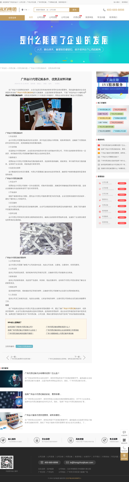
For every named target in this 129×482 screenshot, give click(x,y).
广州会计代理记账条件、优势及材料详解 (44, 68)
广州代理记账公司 (104, 109)
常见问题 (101, 17)
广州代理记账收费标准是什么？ (58, 327)
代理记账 (77, 17)
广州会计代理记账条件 (24, 346)
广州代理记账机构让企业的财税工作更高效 (62, 330)
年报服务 (105, 216)
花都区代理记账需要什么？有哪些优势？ (114, 168)
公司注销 (65, 17)
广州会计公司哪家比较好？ (110, 157)
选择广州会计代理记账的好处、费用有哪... (43, 394)
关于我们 (96, 457)
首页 (31, 17)
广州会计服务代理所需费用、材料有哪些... (43, 415)
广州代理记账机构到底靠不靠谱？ (21, 333)
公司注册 (41, 17)
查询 (74, 10)
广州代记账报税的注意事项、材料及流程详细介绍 (64, 359)
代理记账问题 (22, 68)
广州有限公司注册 (120, 131)
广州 (25, 10)
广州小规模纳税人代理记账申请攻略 (60, 333)
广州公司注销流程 (117, 122)
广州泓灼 (3, 68)
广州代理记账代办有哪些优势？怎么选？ (42, 373)
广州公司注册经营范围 (105, 127)
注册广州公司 (102, 114)
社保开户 (87, 457)
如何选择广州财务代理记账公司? (20, 327)
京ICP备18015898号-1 (73, 478)
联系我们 (125, 2)
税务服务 (105, 211)
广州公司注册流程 (117, 114)
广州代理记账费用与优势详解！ (21, 359)
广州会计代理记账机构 (24, 92)
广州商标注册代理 (120, 118)
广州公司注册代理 (120, 109)
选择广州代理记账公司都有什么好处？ (22, 330)
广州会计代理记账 (69, 308)
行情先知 (105, 457)
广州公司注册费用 (104, 131)
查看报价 (122, 183)
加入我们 (117, 2)
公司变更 (53, 17)
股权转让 (105, 199)
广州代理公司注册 (104, 118)
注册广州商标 (102, 122)
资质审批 (89, 17)
